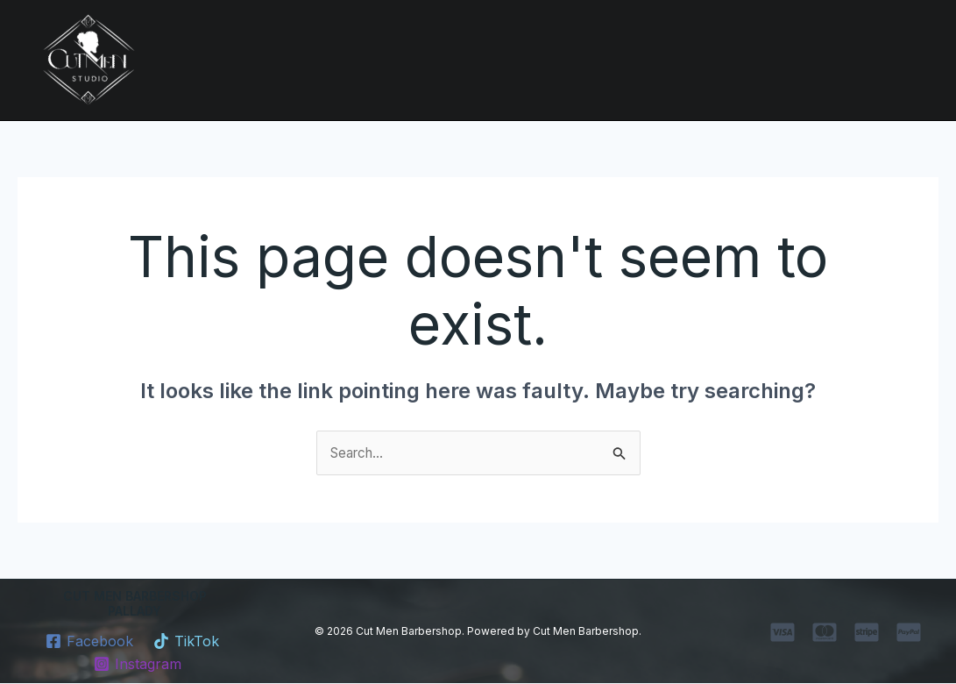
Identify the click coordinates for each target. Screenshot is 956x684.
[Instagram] (137, 665)
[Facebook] (88, 642)
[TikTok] (186, 642)
